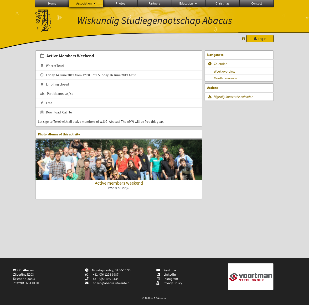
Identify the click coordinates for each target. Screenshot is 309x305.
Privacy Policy (169, 283)
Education (188, 3)
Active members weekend (119, 183)
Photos (120, 3)
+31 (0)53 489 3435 (105, 279)
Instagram (167, 279)
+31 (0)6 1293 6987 (105, 274)
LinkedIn (166, 274)
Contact (256, 3)
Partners (154, 3)
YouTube (166, 270)
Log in (259, 39)
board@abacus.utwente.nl (111, 283)
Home (52, 3)
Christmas (222, 3)
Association (86, 3)
